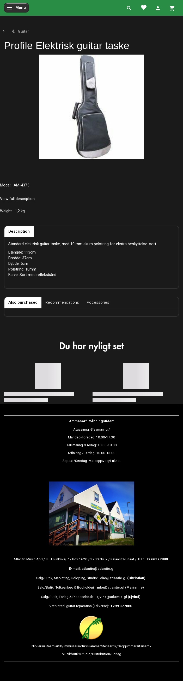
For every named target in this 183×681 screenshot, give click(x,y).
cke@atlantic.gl (113, 578)
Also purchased (23, 302)
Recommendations (62, 302)
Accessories (98, 302)
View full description (17, 198)
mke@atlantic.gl (110, 587)
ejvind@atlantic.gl (111, 597)
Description (19, 231)
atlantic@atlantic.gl (98, 568)
